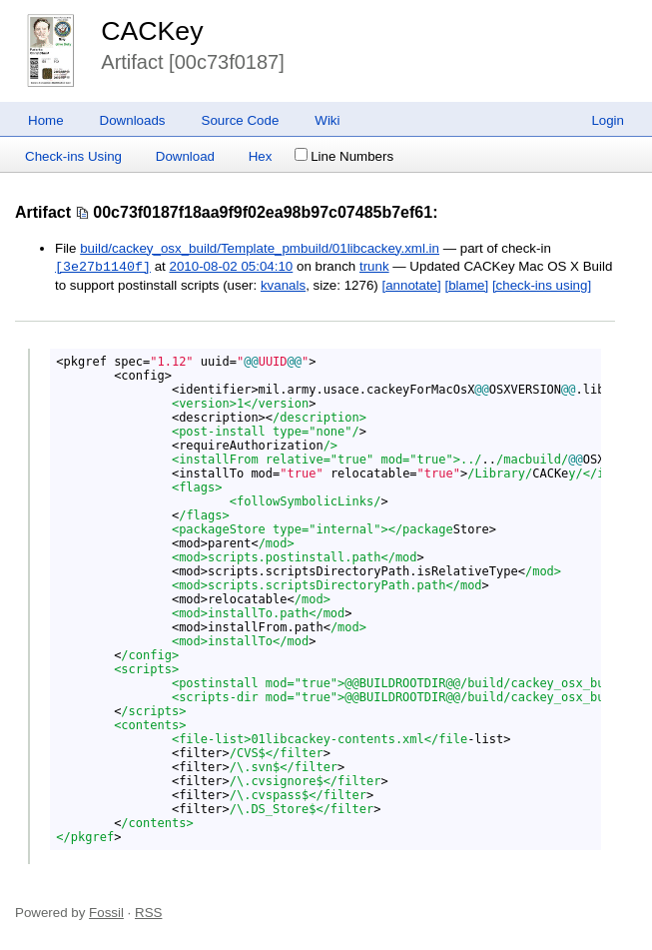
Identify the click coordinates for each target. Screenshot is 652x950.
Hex (261, 156)
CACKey (152, 31)
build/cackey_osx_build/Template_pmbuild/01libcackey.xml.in (259, 248)
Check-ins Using (73, 156)
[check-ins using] (541, 285)
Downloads (133, 120)
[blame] (466, 285)
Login (607, 120)
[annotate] (410, 285)
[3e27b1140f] (103, 267)
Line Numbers (344, 156)
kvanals (283, 285)
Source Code (241, 120)
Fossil (106, 912)
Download (185, 156)
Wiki (327, 120)
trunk (374, 267)
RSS (148, 912)
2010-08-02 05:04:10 (232, 267)
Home (46, 120)
